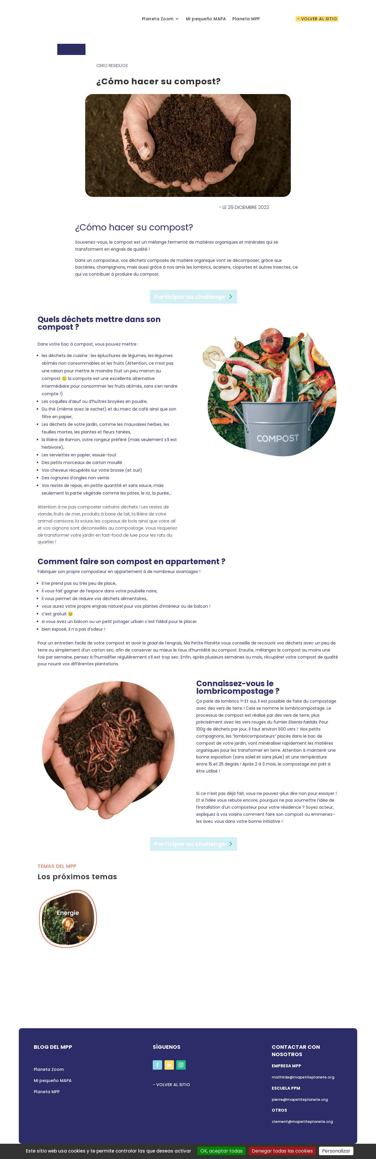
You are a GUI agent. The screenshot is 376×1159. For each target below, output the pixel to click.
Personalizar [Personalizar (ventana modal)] (336, 1151)
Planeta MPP (246, 19)
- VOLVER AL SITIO (317, 18)
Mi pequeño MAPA (206, 19)
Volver (74, 49)
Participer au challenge (189, 297)
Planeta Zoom (158, 19)
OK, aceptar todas (221, 1151)
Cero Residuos (112, 65)
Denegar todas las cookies (282, 1151)
